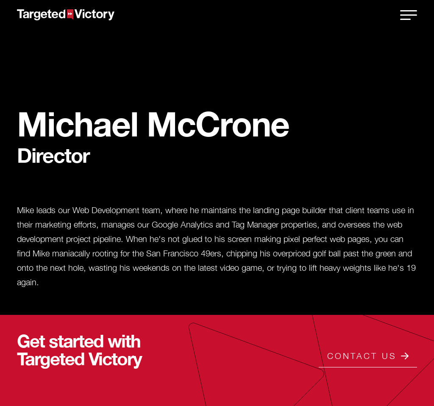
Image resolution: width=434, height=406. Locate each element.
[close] (408, 14)
